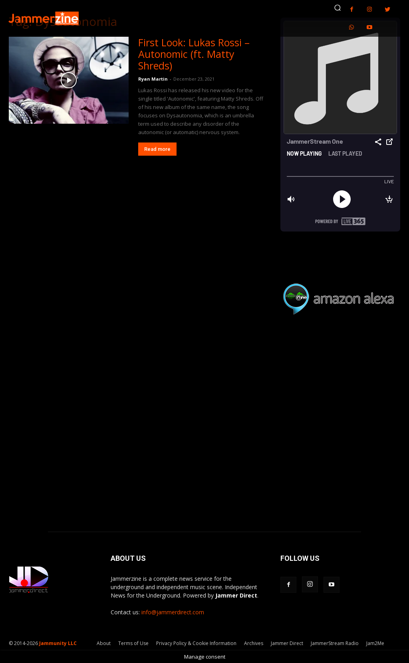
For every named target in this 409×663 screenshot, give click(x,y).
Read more (157, 149)
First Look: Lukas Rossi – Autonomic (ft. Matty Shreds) (194, 54)
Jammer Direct (287, 643)
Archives (253, 643)
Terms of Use (133, 643)
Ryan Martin (153, 79)
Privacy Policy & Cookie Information (196, 643)
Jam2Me (375, 643)
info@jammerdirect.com (172, 612)
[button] (337, 7)
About (104, 643)
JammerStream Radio (335, 643)
